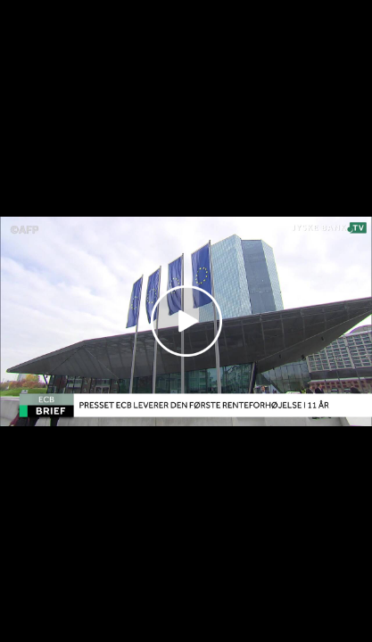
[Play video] (186, 321)
